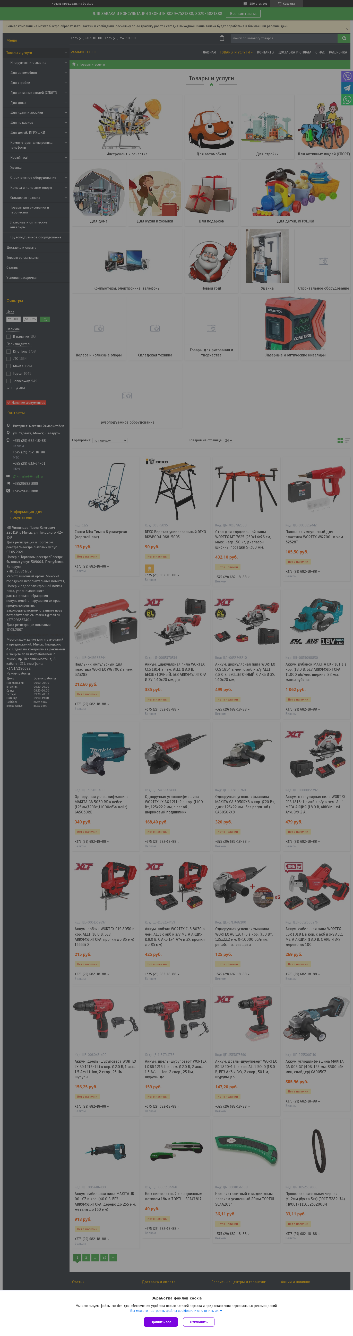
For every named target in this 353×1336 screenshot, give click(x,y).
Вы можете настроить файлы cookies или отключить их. (174, 1311)
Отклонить (199, 1322)
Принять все (160, 1322)
